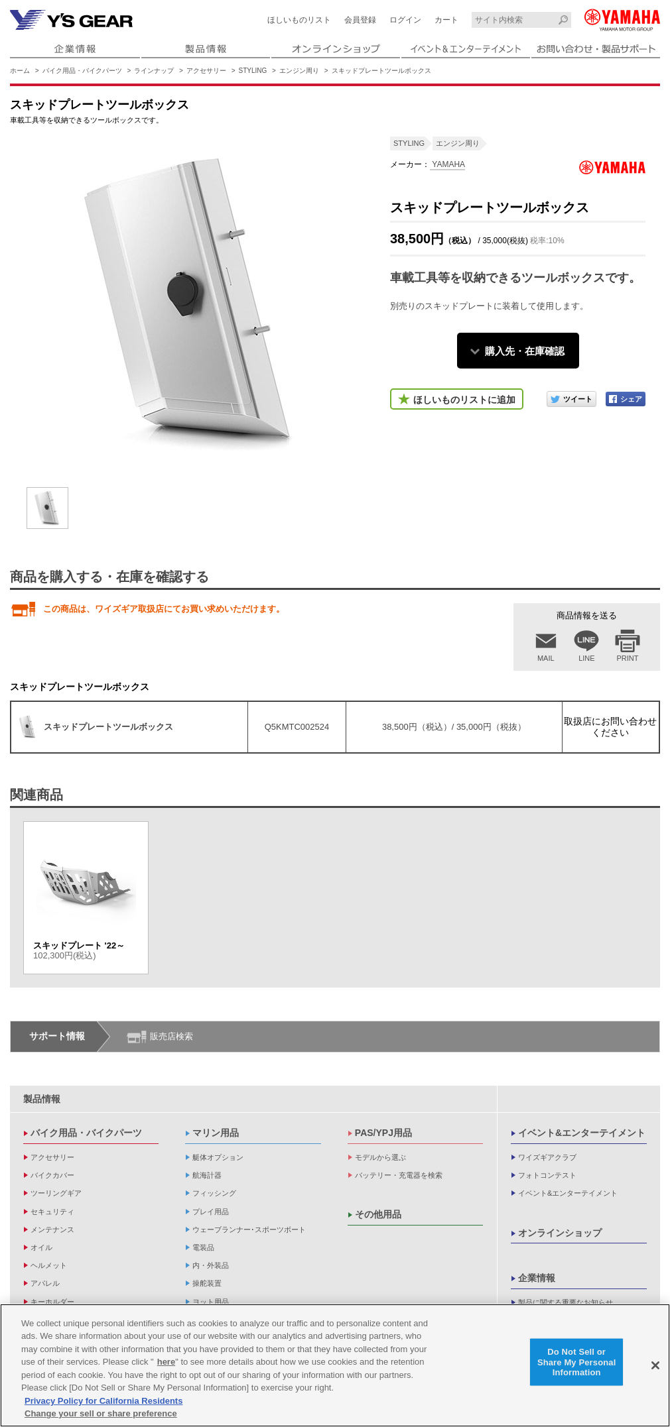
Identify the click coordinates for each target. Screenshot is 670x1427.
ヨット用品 (210, 1302)
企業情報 (536, 1278)
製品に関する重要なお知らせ (565, 1302)
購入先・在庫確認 (525, 351)
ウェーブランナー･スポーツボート (249, 1229)
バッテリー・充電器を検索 (398, 1175)
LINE (586, 658)
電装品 (203, 1247)
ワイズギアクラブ (547, 1157)
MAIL (546, 658)
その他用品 (378, 1214)
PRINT (628, 658)
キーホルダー (52, 1302)
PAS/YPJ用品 (383, 1132)
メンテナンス (52, 1229)
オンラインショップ (560, 1232)
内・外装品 (210, 1265)
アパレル (45, 1283)
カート (446, 20)
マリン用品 (215, 1132)
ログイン (405, 20)
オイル (41, 1247)
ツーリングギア (56, 1193)
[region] (335, 1365)
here (166, 1362)
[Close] (655, 1365)
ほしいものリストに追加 (464, 399)
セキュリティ (52, 1212)
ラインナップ (154, 70)
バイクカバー (52, 1175)
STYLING (253, 70)
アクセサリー (206, 70)
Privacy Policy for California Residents (103, 1401)
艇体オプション (217, 1157)
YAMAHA (447, 164)
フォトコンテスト (547, 1175)
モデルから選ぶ (380, 1157)
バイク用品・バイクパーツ (82, 70)
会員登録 (360, 20)
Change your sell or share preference (101, 1413)
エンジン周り (299, 70)
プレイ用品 (210, 1212)
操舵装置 (207, 1283)
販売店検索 (171, 1036)
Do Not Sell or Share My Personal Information (576, 1362)
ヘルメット (49, 1265)
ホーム (20, 70)
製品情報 (41, 1099)
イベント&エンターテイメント (581, 1132)
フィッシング (214, 1193)
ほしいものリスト (299, 20)
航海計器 (207, 1175)
